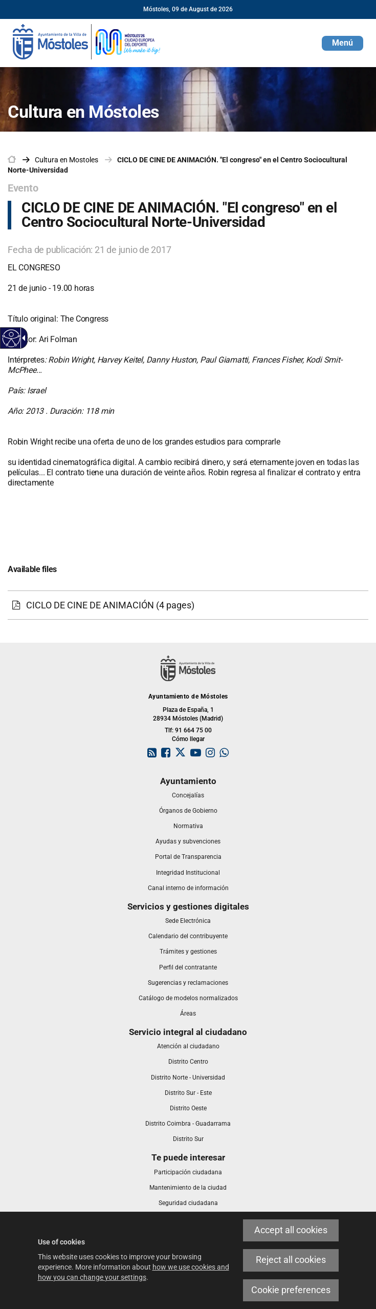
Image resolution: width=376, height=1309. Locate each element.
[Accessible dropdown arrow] (22, 338)
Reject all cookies (291, 1260)
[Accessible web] (12, 338)
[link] (87, 41)
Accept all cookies (290, 1230)
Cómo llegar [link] (188, 739)
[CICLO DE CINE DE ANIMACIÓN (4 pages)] (188, 605)
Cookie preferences (290, 1290)
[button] (342, 43)
